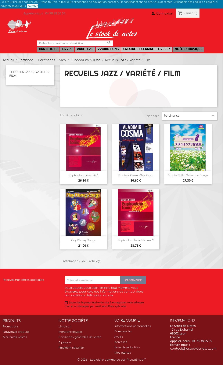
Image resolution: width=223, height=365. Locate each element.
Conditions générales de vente (80, 337)
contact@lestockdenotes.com (193, 348)
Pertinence (189, 115)
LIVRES (67, 49)
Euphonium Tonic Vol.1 (83, 175)
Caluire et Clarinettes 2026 (147, 49)
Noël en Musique (188, 49)
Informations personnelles (132, 326)
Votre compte (127, 320)
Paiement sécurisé (71, 347)
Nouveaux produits (16, 331)
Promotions (108, 49)
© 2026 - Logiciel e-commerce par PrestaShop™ (111, 359)
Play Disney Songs (83, 240)
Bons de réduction (127, 347)
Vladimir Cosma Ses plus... (135, 175)
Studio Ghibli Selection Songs (188, 175)
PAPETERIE (85, 49)
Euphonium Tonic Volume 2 (135, 240)
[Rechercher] (75, 43)
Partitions (48, 49)
